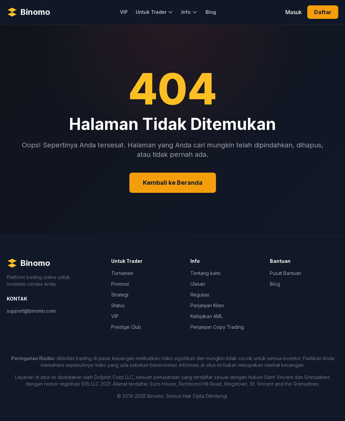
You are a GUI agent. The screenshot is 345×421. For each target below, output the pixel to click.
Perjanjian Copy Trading (217, 327)
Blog (211, 12)
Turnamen (122, 273)
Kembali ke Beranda (172, 182)
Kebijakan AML (206, 316)
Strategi (119, 294)
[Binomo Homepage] (28, 12)
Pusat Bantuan (285, 273)
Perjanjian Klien (207, 305)
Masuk (293, 12)
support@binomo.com (31, 311)
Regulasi (199, 294)
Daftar (323, 12)
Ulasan (197, 284)
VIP (124, 12)
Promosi (120, 284)
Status (118, 305)
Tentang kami (205, 273)
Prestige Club (126, 327)
